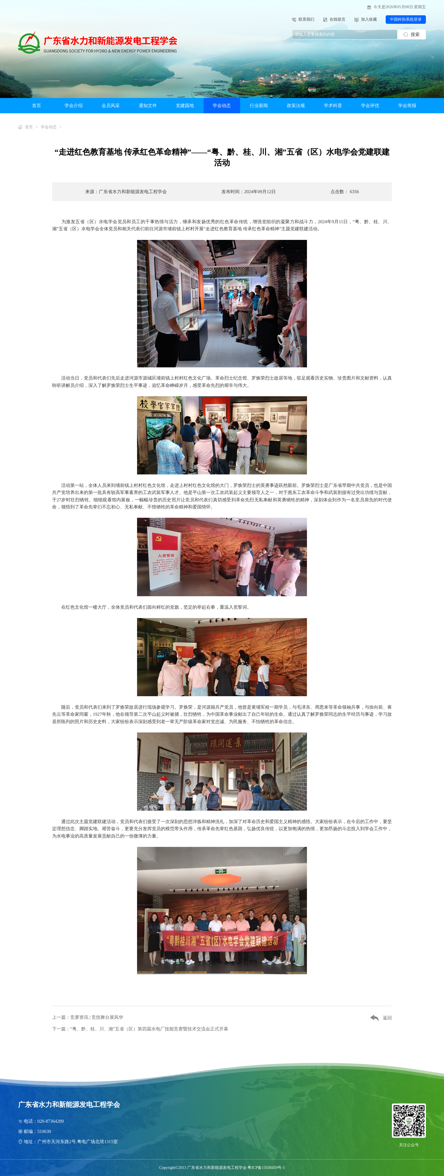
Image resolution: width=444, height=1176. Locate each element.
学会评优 (370, 105)
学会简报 (407, 105)
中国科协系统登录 (406, 19)
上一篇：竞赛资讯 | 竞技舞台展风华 (87, 1017)
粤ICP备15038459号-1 (266, 1168)
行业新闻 (259, 105)
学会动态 (222, 105)
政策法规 (296, 105)
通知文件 (148, 105)
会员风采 (111, 105)
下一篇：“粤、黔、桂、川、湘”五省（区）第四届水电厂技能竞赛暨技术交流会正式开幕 (140, 1028)
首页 (36, 105)
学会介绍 (74, 105)
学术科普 (333, 105)
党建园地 (185, 105)
